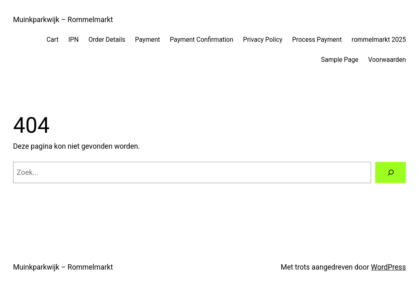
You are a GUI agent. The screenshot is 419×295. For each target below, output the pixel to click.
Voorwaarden (387, 60)
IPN (73, 39)
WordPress (388, 267)
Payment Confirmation (201, 39)
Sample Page (339, 60)
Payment (147, 39)
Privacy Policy (262, 39)
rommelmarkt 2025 (378, 39)
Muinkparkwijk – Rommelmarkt (63, 20)
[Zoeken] (390, 172)
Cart (53, 39)
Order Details (106, 39)
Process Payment (317, 39)
